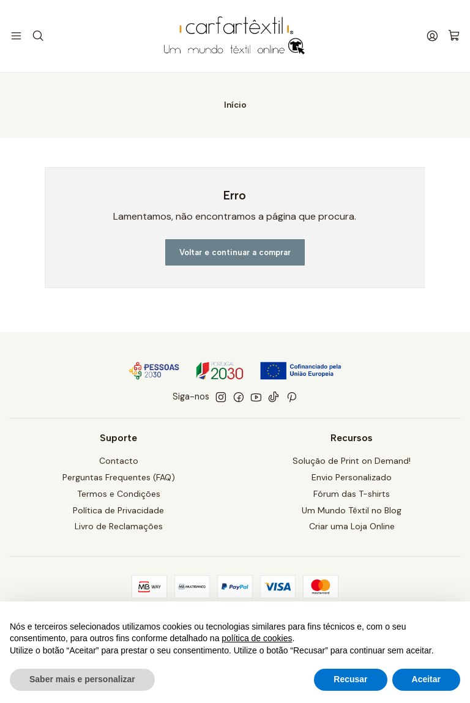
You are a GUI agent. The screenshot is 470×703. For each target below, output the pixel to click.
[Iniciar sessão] (433, 35)
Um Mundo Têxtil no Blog (351, 511)
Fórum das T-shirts (351, 494)
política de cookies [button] (257, 638)
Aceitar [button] (426, 679)
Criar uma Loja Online (352, 528)
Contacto (118, 461)
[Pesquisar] (36, 35)
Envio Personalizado (351, 478)
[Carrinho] (454, 36)
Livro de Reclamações (119, 528)
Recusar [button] (350, 679)
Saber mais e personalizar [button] (82, 679)
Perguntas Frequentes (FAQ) (118, 478)
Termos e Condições (118, 494)
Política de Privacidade (118, 511)
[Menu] (15, 35)
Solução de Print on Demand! (352, 461)
